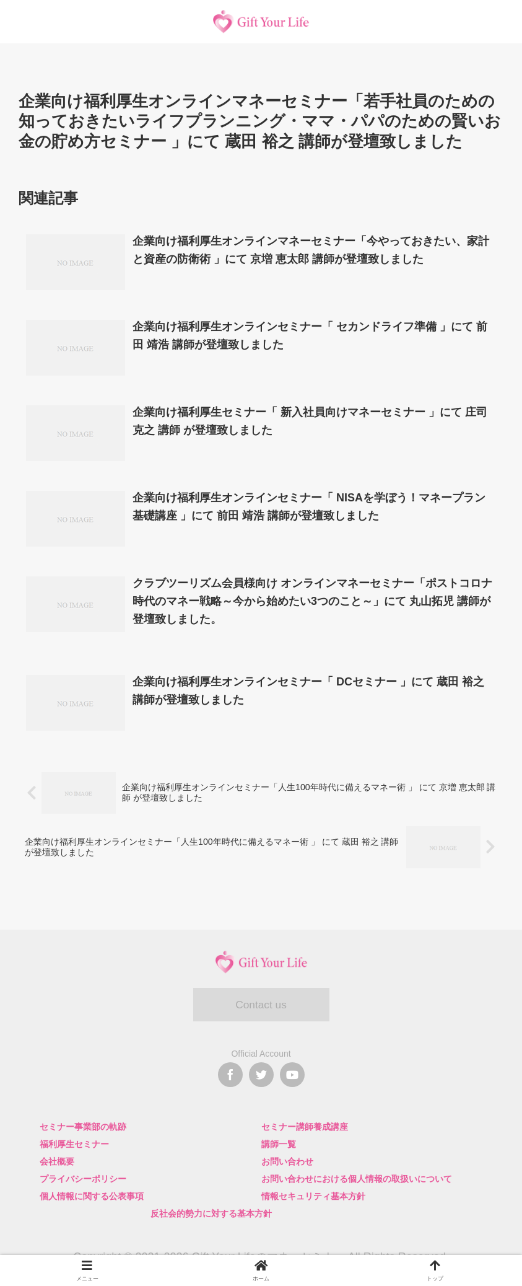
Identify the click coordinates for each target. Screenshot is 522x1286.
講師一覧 (278, 1144)
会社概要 (57, 1161)
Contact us (260, 1005)
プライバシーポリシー (83, 1179)
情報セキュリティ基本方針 (313, 1196)
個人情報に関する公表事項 (92, 1196)
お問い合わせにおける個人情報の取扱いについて (356, 1179)
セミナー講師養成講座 (304, 1127)
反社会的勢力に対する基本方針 (211, 1213)
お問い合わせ (287, 1161)
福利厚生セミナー (74, 1144)
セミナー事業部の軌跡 (83, 1127)
